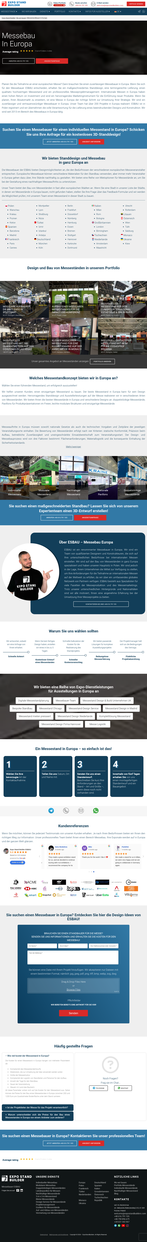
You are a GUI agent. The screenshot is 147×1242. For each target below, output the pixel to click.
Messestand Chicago (50, 708)
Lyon (41, 210)
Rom (98, 214)
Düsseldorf (73, 214)
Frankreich (12, 239)
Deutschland (42, 239)
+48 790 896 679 (121, 1219)
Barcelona (14, 231)
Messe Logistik (98, 724)
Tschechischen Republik (101, 1199)
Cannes (13, 247)
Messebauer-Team (66, 700)
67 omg (86, 847)
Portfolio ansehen (102, 361)
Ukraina (82, 1203)
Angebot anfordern (91, 142)
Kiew (127, 243)
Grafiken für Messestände (48, 1207)
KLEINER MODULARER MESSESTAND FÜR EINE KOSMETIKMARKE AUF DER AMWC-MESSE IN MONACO (67, 345)
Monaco (126, 235)
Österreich (128, 218)
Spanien (11, 226)
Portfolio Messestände (124, 1185)
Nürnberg (72, 218)
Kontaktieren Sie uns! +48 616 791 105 (101, 604)
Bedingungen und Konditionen (58, 1234)
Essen (70, 226)
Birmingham (102, 231)
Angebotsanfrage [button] (52, 61)
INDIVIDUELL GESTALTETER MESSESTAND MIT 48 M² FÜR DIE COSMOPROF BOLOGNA (116, 345)
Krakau (13, 214)
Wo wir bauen (29, 11)
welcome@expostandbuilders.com (110, 5)
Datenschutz (44, 1234)
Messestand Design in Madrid (121, 708)
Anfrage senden (136, 4)
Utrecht (128, 205)
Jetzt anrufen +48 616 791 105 (60, 142)
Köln (41, 247)
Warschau (14, 210)
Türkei (38, 222)
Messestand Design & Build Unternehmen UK (107, 700)
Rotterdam (130, 210)
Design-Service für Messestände (51, 1201)
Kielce (12, 222)
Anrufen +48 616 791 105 (18, 61)
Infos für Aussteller (96, 11)
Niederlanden (85, 1194)
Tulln (127, 226)
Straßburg (43, 214)
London (100, 226)
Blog (116, 1193)
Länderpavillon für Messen (48, 1190)
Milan (98, 210)
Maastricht (101, 247)
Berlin (70, 205)
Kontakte (74, 11)
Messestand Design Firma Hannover (61, 724)
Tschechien (99, 235)
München (43, 243)
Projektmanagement (45, 1204)
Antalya (42, 235)
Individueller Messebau (46, 1182)
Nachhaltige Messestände (48, 1193)
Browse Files (73, 989)
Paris (12, 243)
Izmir (41, 226)
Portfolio (59, 11)
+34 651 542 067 (121, 1221)
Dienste (44, 11)
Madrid (13, 235)
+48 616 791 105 (81, 5)
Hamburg (72, 222)
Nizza (41, 218)
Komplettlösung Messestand (114, 716)
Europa (82, 1182)
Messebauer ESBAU (11, 1186)
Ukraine (126, 239)
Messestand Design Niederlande (75, 716)
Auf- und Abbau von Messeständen (52, 1210)
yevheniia (54, 847)
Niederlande (99, 239)
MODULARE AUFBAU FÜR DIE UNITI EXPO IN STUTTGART (17, 309)
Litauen (126, 214)
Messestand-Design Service (83, 708)
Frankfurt (72, 210)
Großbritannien (101, 222)
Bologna (100, 218)
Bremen (71, 231)
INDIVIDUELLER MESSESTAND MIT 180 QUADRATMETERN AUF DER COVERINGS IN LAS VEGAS (18, 345)
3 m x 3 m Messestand (46, 1196)
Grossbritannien (101, 1191)
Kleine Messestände (45, 1199)
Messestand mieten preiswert (35, 716)
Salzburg (129, 231)
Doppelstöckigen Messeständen (50, 1188)
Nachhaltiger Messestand (126, 1190)
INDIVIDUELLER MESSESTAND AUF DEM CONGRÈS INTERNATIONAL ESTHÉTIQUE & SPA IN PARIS (116, 308)
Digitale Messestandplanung (33, 700)
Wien (127, 222)
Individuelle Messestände (126, 1188)
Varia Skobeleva (123, 847)
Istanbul (42, 231)
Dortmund (72, 247)
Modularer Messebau (46, 1185)
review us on (17, 862)
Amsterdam (102, 243)
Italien (96, 205)
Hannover (72, 239)
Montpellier (44, 205)
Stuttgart (72, 235)
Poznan (13, 218)
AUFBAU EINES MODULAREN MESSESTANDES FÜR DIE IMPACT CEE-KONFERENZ (67, 309)
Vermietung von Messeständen (50, 1212)
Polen (9, 205)
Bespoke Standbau (22, 708)
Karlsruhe (72, 243)
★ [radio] (21, 51)
